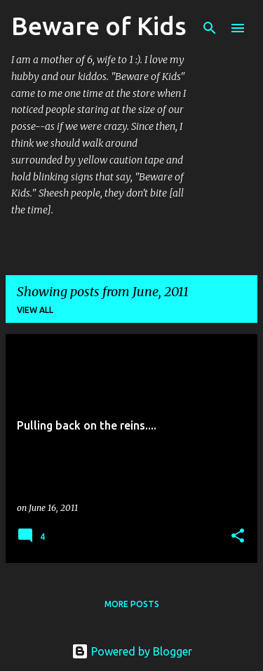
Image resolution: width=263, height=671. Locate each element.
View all (35, 309)
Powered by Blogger (132, 651)
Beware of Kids (99, 25)
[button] (237, 536)
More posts (131, 604)
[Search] (209, 28)
